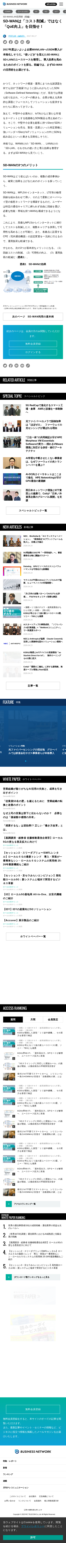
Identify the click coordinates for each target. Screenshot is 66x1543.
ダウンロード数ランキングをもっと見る (31, 1284)
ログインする (33, 352)
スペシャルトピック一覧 (33, 510)
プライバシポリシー (33, 1526)
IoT (56, 11)
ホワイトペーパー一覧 (33, 943)
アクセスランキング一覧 (25, 1211)
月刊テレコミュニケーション (16, 1491)
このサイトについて (18, 1500)
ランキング (8, 1478)
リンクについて (24, 1505)
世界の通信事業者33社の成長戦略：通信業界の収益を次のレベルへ (34, 1233)
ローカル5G (23, 11)
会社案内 (32, 1500)
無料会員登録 (51, 4)
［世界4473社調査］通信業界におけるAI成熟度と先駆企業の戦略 (34, 1242)
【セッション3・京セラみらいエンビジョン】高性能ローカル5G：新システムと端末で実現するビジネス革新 (35, 1273)
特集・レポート (10, 1465)
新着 (5, 1472)
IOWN (7, 11)
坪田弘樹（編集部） (17, 36)
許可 (33, 1537)
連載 (5, 1485)
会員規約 (37, 1505)
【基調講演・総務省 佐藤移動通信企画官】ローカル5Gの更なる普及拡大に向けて (35, 1251)
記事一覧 (33, 692)
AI (36, 11)
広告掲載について (46, 1500)
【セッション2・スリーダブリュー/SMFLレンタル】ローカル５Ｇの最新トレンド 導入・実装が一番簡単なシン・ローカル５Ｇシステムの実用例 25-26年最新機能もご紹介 (35, 1262)
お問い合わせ (9, 1505)
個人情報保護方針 (51, 1505)
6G (46, 11)
